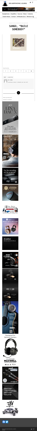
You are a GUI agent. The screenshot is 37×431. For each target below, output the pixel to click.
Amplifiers (14, 14)
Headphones (6, 14)
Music (25, 14)
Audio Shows (6, 16)
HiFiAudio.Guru (21, 16)
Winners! (29, 16)
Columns (30, 14)
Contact (13, 16)
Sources (20, 14)
